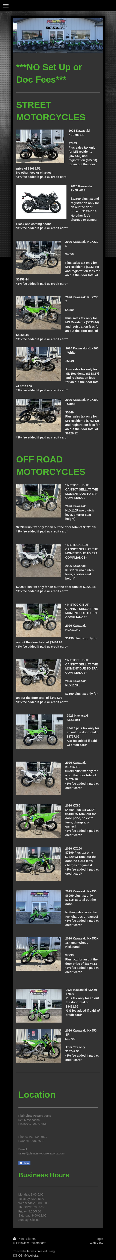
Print (19, 1239)
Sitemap (31, 1239)
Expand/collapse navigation (58, 5)
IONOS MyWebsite (25, 1255)
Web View (96, 1243)
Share (24, 1163)
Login (99, 1239)
